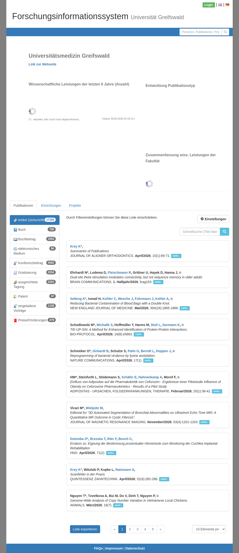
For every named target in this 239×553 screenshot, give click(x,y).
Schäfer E (129, 377)
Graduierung (35, 272)
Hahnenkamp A (150, 377)
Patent (35, 296)
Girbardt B (100, 351)
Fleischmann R (119, 272)
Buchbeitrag (35, 239)
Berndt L (147, 351)
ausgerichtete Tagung (35, 284)
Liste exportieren (85, 529)
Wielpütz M (94, 408)
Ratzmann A (125, 469)
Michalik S (104, 325)
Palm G (133, 351)
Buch (35, 229)
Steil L (156, 325)
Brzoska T (97, 439)
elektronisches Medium (35, 250)
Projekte (75, 205)
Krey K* (76, 246)
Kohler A (162, 299)
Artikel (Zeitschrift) (35, 220)
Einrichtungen (51, 205)
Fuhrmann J (144, 299)
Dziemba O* (79, 439)
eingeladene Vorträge (35, 308)
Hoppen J (163, 351)
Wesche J (125, 299)
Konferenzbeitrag (35, 263)
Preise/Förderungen (35, 320)
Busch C (125, 439)
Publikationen (23, 205)
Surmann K (171, 325)
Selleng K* (78, 299)
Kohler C (109, 299)
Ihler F (111, 439)
